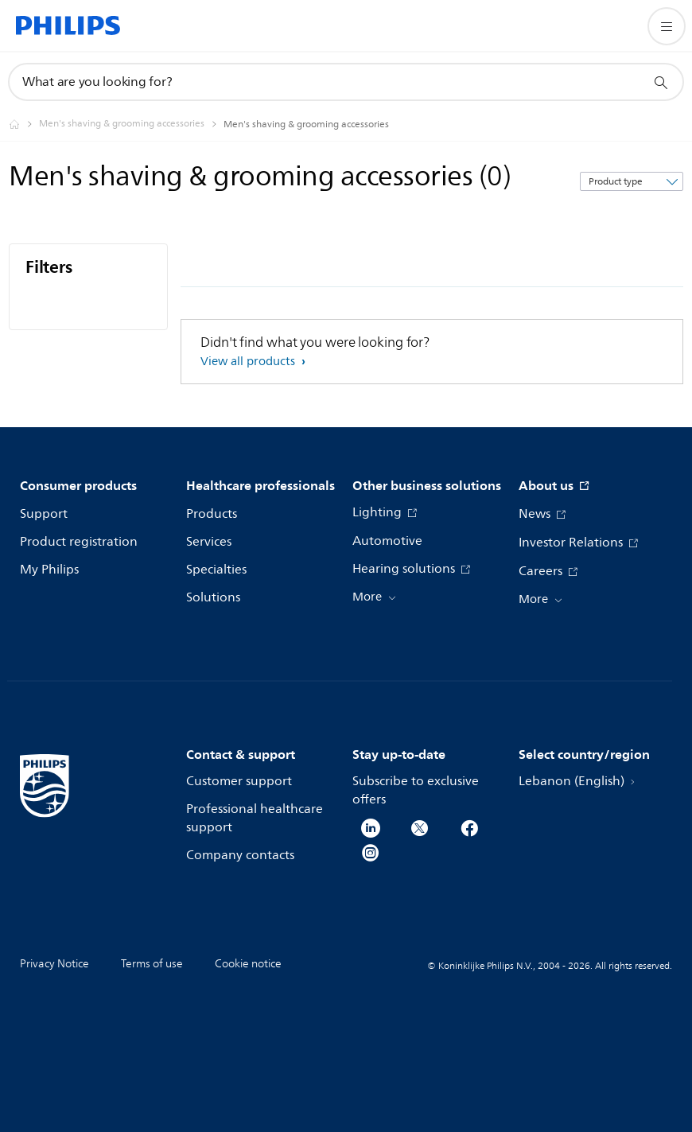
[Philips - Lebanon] (24, 124)
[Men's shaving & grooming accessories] (131, 124)
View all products (249, 361)
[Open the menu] (666, 26)
